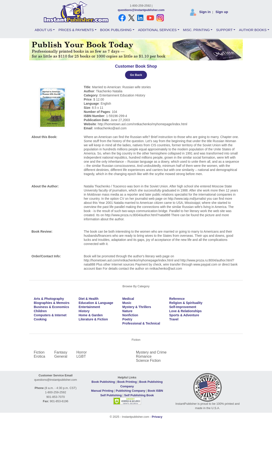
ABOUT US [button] (43, 30)
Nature (127, 311)
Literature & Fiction (93, 319)
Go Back (136, 75)
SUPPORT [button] (224, 30)
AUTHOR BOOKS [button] (253, 30)
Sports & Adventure (184, 315)
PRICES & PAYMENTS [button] (76, 30)
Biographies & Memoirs (51, 303)
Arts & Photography (49, 299)
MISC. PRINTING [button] (196, 30)
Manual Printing (102, 390)
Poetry (127, 319)
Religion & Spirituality (185, 303)
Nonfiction (130, 315)
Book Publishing (103, 381)
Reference (177, 299)
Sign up (221, 12)
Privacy (157, 416)
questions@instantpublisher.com (141, 10)
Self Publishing (111, 395)
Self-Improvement (182, 307)
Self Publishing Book (139, 395)
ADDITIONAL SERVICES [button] (157, 30)
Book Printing (127, 381)
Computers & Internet (50, 315)
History (83, 311)
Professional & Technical (141, 323)
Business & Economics (51, 307)
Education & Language (95, 303)
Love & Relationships (185, 311)
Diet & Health (88, 299)
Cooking (40, 319)
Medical (128, 299)
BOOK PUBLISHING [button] (116, 30)
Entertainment (89, 307)
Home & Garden (90, 315)
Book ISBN (155, 390)
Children (40, 311)
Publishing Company (130, 390)
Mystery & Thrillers (136, 307)
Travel (173, 319)
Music (126, 303)
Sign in (205, 12)
